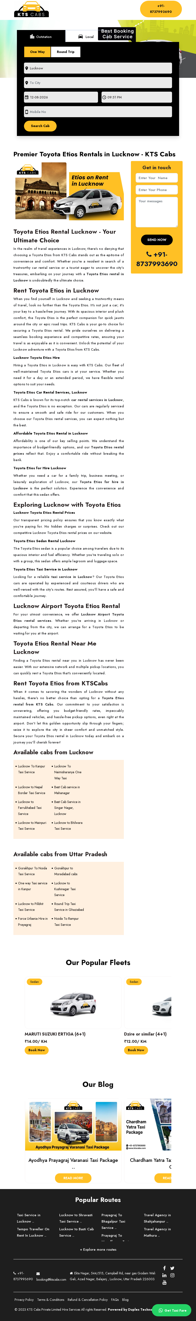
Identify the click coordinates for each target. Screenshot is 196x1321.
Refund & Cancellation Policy (88, 1299)
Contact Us (65, 12)
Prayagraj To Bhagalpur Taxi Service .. (113, 1221)
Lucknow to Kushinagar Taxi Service (65, 889)
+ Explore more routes (98, 1249)
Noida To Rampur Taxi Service (66, 921)
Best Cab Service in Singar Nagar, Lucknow (67, 807)
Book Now (36, 1050)
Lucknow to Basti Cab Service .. (76, 1232)
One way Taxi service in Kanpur (32, 886)
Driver (102, 8)
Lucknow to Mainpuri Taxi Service (32, 825)
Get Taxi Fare (172, 1310)
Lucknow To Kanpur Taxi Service (31, 769)
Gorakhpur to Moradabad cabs (65, 871)
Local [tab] (86, 36)
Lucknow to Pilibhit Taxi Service (30, 906)
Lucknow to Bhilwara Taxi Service (68, 825)
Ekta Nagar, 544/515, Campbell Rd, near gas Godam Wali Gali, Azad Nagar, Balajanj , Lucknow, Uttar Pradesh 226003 (112, 1276)
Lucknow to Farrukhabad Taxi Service (30, 807)
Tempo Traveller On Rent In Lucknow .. (33, 1232)
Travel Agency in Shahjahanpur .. (157, 1218)
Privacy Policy (24, 1299)
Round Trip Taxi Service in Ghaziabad (69, 906)
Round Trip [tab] (65, 51)
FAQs (115, 1299)
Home (62, 8)
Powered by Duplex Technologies (135, 1309)
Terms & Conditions (50, 1299)
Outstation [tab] (40, 36)
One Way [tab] (37, 51)
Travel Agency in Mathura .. (157, 1232)
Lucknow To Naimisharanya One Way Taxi (67, 772)
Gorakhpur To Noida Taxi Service (32, 871)
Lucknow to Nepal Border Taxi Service (31, 790)
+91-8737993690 (161, 9)
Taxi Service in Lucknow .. (28, 1218)
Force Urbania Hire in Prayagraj (33, 921)
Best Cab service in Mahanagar (67, 790)
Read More (73, 1178)
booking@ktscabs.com (51, 1276)
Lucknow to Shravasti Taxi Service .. (76, 1218)
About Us (80, 8)
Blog (125, 1299)
